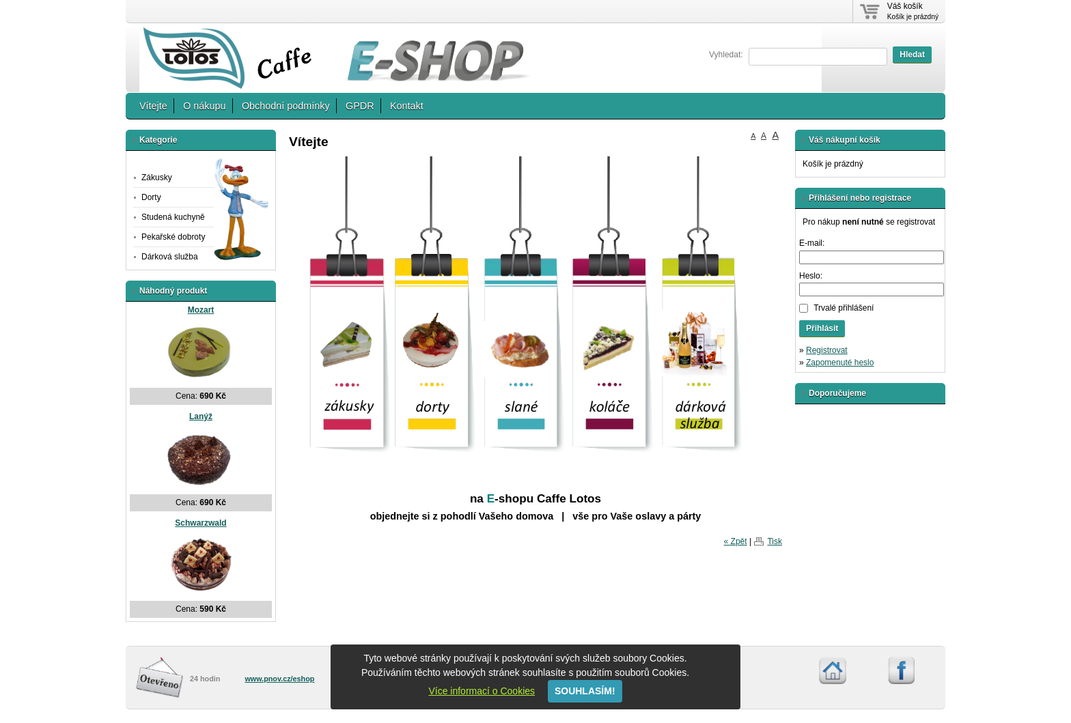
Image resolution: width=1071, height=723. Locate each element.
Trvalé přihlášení (843, 308)
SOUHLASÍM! (585, 690)
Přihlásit (822, 328)
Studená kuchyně (173, 217)
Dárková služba (169, 256)
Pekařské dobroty (173, 237)
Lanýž (200, 416)
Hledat (912, 54)
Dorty (151, 197)
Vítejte (153, 105)
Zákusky (156, 177)
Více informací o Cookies (481, 690)
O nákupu (204, 105)
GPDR (360, 105)
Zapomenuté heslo (840, 362)
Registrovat (827, 350)
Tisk (774, 541)
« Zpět (735, 541)
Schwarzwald (200, 523)
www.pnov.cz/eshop (279, 679)
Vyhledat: (726, 54)
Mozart (201, 310)
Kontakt (406, 105)
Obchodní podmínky (286, 105)
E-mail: (811, 243)
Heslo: (810, 276)
